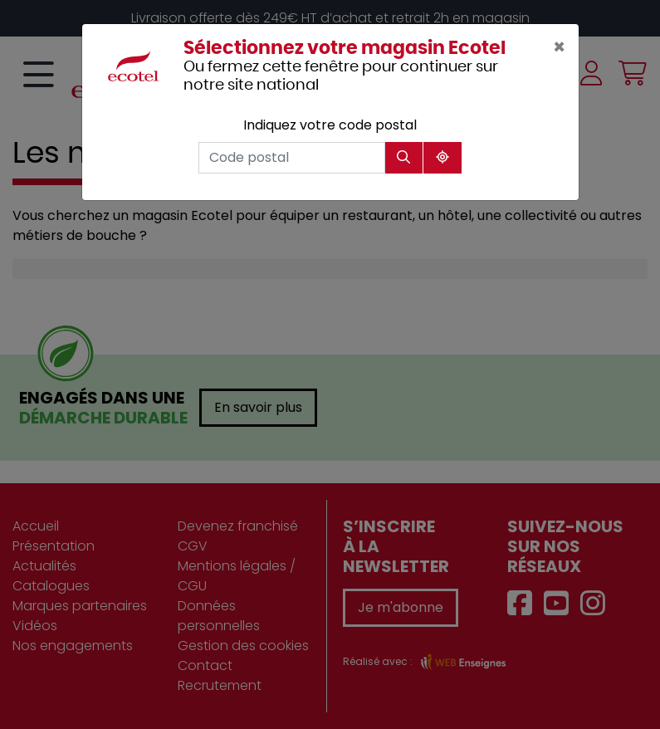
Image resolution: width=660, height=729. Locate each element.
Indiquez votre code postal (330, 125)
